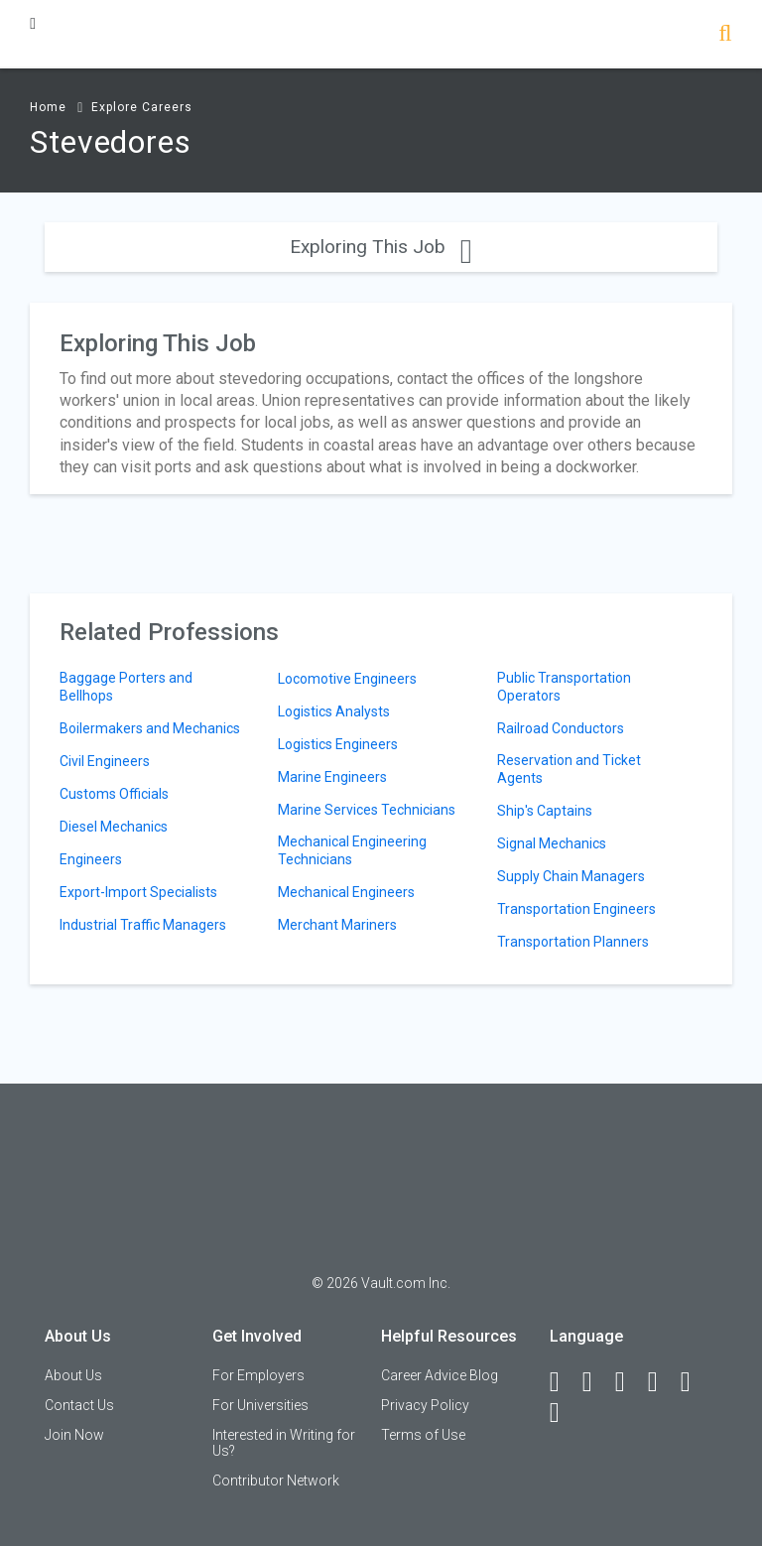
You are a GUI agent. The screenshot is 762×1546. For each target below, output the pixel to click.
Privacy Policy (425, 1405)
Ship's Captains (544, 811)
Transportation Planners (573, 942)
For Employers (258, 1375)
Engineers (91, 859)
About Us (73, 1375)
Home (48, 107)
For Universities (260, 1405)
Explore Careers (141, 107)
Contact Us (79, 1405)
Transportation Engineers (576, 909)
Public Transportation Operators (564, 687)
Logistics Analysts (334, 711)
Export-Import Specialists (138, 892)
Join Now (74, 1435)
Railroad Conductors (560, 728)
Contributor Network (275, 1480)
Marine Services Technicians (366, 810)
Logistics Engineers (338, 744)
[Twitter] (629, 1382)
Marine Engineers (332, 777)
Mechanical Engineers (346, 892)
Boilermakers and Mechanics (150, 728)
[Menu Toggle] (33, 23)
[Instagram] (662, 1382)
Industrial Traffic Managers (143, 925)
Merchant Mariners (337, 925)
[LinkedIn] (596, 1382)
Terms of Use (423, 1435)
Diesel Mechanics (114, 827)
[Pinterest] (694, 1382)
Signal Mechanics (551, 843)
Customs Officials (114, 794)
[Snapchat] (563, 1413)
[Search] (724, 35)
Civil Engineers (105, 761)
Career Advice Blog (439, 1375)
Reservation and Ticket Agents (569, 769)
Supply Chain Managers (571, 876)
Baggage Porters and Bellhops (126, 687)
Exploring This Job (381, 246)
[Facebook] (563, 1382)
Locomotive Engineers (347, 679)
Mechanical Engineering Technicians (352, 850)
